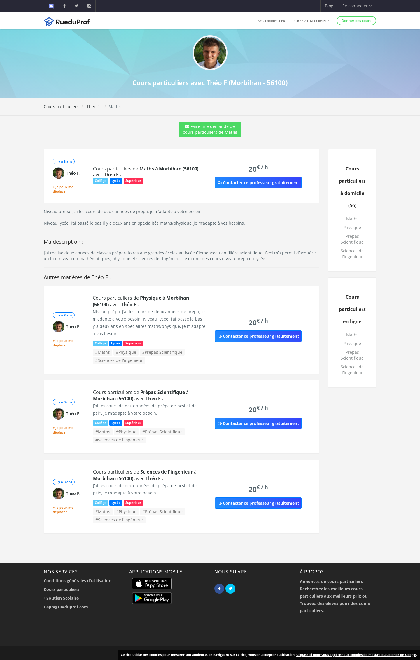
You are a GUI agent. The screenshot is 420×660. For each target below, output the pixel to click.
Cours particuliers (61, 106)
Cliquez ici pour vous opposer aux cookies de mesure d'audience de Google (356, 654)
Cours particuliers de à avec (145, 172)
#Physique (126, 352)
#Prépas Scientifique (162, 352)
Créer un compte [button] (311, 20)
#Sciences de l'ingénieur (119, 360)
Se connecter (272, 20)
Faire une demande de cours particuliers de (210, 129)
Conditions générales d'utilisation (77, 580)
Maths (352, 218)
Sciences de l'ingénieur (352, 253)
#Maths (102, 352)
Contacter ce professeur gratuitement (258, 182)
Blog (329, 5)
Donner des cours (356, 20)
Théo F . (93, 106)
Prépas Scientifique (352, 239)
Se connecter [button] (357, 5)
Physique (352, 227)
